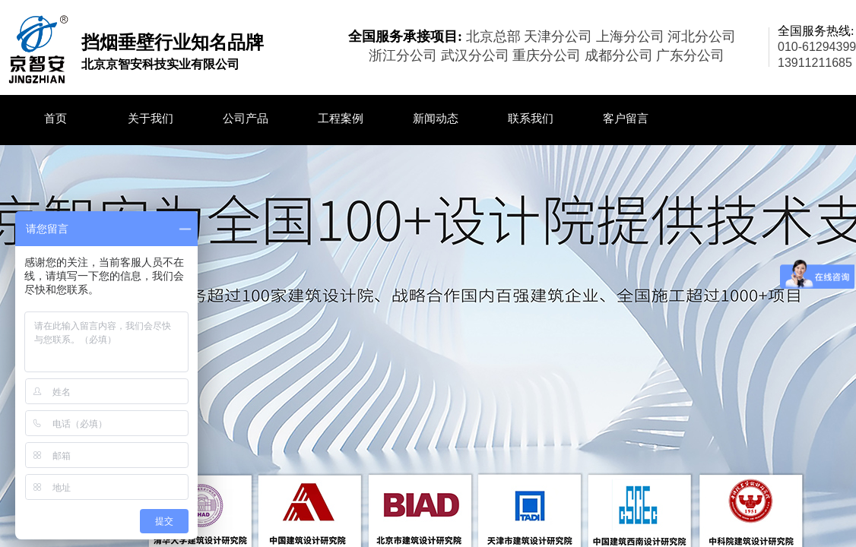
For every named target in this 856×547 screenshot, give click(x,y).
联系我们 (530, 118)
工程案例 (340, 118)
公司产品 (245, 118)
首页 (55, 118)
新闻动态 (435, 118)
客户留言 (625, 118)
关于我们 (150, 118)
